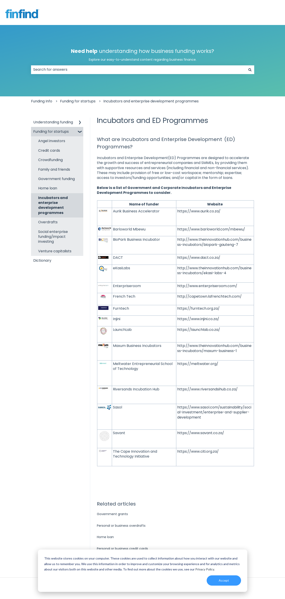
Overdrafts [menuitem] (48, 222)
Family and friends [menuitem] (54, 169)
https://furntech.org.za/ (198, 308)
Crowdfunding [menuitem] (50, 159)
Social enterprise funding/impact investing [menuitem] (53, 236)
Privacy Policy (204, 569)
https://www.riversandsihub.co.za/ (207, 389)
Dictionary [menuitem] (42, 260)
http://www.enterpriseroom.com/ (207, 285)
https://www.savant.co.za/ (200, 432)
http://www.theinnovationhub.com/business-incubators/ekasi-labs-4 (214, 270)
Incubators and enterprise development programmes (151, 101)
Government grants (112, 514)
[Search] (250, 69)
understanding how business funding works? (142, 55)
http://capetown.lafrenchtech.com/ (209, 296)
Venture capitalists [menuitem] (54, 251)
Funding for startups (78, 101)
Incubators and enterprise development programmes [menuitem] (53, 205)
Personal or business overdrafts (121, 525)
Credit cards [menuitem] (49, 150)
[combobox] (138, 69)
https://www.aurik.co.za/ (199, 211)
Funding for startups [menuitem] (51, 131)
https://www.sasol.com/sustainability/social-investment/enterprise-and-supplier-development (214, 412)
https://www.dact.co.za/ (198, 257)
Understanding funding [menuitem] (53, 122)
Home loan (105, 537)
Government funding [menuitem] (56, 178)
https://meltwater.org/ (197, 363)
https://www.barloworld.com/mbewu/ (211, 229)
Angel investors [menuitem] (51, 140)
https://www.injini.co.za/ (198, 318)
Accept (224, 580)
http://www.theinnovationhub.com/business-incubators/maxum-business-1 (214, 348)
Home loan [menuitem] (47, 188)
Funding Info (41, 101)
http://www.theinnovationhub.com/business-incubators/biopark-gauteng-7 (214, 242)
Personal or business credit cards (122, 548)
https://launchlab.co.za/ (198, 329)
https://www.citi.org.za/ (198, 451)
